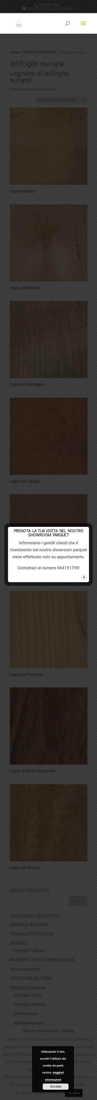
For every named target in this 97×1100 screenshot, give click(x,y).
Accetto (55, 1086)
